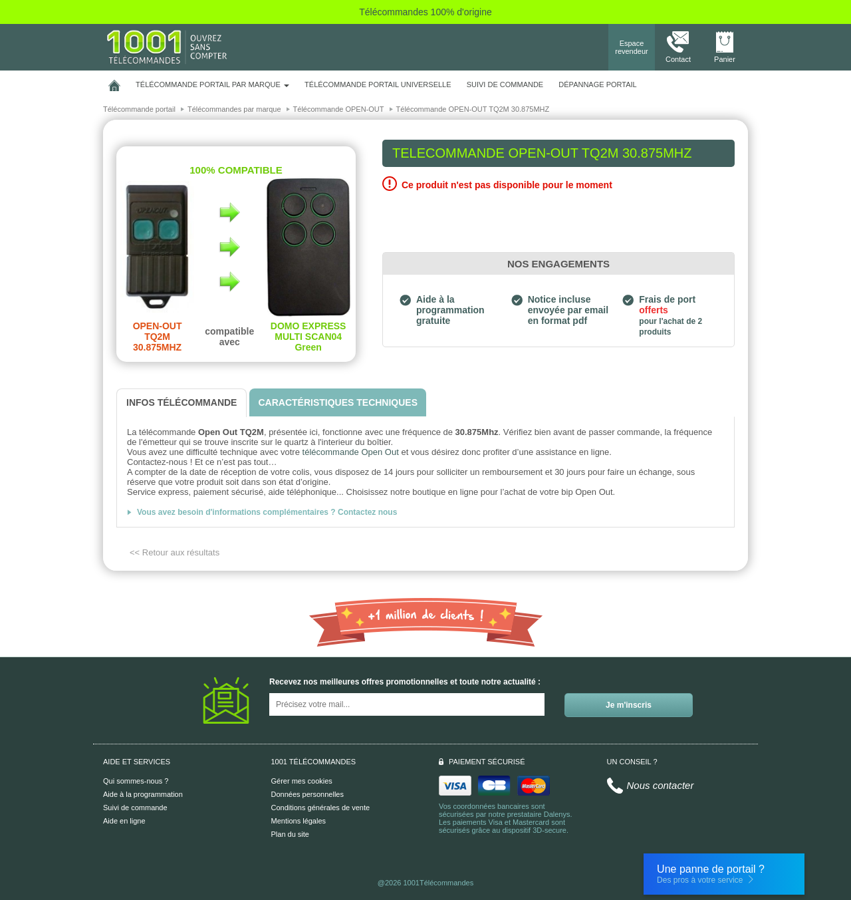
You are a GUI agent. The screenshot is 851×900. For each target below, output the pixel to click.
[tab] (181, 402)
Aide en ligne (124, 821)
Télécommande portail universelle (377, 84)
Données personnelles (307, 794)
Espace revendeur (631, 47)
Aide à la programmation (143, 794)
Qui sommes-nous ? (135, 781)
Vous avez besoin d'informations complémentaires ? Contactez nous (267, 512)
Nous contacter (660, 785)
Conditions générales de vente (320, 808)
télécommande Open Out (351, 452)
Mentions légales (298, 821)
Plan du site (290, 834)
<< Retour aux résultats (174, 552)
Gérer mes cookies (301, 781)
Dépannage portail (597, 84)
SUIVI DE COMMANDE (505, 84)
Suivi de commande (135, 808)
